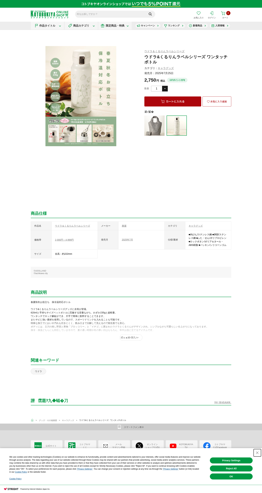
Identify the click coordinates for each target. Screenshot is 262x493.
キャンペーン (148, 25)
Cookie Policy (21, 472)
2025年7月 (127, 239)
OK (231, 476)
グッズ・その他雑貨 (48, 420)
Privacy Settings (231, 460)
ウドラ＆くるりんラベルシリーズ (164, 51)
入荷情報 (220, 25)
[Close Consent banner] (257, 452)
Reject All (231, 468)
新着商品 (197, 25)
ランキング (174, 25)
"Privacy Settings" (85, 469)
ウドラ (38, 371)
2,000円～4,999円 (64, 239)
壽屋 (124, 225)
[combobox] (159, 88)
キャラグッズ (166, 68)
